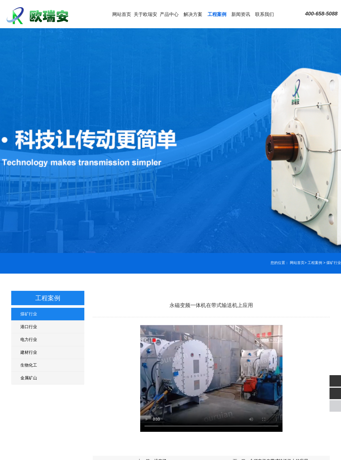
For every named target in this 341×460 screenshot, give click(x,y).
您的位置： (280, 263)
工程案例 (217, 14)
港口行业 (28, 327)
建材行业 (28, 352)
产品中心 (169, 14)
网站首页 (121, 14)
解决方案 (193, 14)
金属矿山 (28, 378)
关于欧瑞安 (145, 14)
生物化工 (28, 365)
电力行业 (28, 339)
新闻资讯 (240, 14)
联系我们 (264, 14)
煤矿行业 (333, 263)
